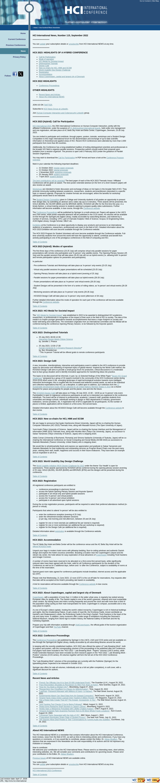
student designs (56, 177)
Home (23, 33)
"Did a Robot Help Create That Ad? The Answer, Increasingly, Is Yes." (67, 700)
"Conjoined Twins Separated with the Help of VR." (59, 715)
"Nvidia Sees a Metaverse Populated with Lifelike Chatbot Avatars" (66, 709)
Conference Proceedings (49, 86)
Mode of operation (46, 59)
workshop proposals (63, 172)
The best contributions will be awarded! (49, 181)
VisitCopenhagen (82, 625)
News (23, 51)
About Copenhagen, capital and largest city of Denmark (62, 77)
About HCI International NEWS (51, 97)
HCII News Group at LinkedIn (56, 109)
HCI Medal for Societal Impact (51, 61)
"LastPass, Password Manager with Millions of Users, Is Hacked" (65, 691)
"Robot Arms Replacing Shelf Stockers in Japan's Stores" (62, 706)
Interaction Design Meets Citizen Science (56, 339)
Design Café (44, 66)
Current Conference (17, 39)
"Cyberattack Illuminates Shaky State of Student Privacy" (62, 717)
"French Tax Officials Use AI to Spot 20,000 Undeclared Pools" (64, 683)
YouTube (57, 627)
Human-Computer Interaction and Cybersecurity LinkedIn (60, 113)
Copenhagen (101, 555)
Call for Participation (47, 57)
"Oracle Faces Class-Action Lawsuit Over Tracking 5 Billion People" (67, 698)
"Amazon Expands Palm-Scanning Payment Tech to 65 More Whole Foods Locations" (74, 711)
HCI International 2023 (42, 126)
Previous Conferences (16, 45)
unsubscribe (74, 44)
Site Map (155, 1)
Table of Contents (40, 242)
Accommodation (45, 74)
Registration (44, 72)
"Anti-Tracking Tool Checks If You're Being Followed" (60, 704)
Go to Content (145, 1)
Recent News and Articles (49, 95)
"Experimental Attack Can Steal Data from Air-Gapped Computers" (66, 696)
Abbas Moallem (110, 739)
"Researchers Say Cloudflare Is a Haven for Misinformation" (63, 689)
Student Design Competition (48, 200)
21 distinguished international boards (85, 128)
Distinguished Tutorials (48, 63)
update (43, 44)
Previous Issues (39, 758)
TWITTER (48, 105)
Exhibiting (37, 225)
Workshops (37, 189)
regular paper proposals (64, 168)
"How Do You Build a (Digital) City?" (53, 687)
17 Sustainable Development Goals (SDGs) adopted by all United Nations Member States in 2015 (76, 386)
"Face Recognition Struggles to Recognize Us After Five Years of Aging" (68, 685)
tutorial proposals (61, 170)
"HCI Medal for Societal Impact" (49, 315)
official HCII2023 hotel (42, 546)
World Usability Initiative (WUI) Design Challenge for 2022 (60, 466)
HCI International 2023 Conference (47, 770)
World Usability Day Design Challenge (54, 70)
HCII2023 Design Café (45, 393)
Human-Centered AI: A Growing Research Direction (60, 348)
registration (59, 531)
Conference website (91, 208)
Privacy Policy (19, 57)
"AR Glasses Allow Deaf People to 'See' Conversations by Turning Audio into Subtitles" (74, 720)
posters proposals (61, 174)
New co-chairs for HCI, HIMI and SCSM (55, 68)
